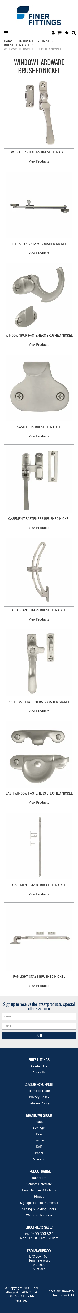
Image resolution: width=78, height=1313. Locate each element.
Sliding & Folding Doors (39, 1209)
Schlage (39, 1128)
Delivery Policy (39, 1103)
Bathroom (39, 1178)
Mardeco (39, 1159)
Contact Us (39, 1066)
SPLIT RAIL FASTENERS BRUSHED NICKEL (39, 702)
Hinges (39, 1196)
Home (8, 41)
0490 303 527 (42, 1233)
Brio (39, 1134)
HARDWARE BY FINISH (33, 41)
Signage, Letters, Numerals (39, 1203)
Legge (39, 1121)
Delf (39, 1146)
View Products (39, 161)
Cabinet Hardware (39, 1184)
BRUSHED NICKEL (17, 45)
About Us (39, 1072)
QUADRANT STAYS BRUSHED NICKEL (39, 610)
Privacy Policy (39, 1097)
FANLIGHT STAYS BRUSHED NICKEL (39, 976)
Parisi (39, 1153)
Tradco (39, 1140)
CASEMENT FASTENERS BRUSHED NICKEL (39, 518)
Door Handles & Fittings (39, 1190)
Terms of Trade (39, 1090)
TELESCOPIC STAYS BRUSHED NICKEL (39, 244)
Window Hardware (39, 1215)
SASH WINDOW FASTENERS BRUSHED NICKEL (39, 793)
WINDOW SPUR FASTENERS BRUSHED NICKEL (39, 335)
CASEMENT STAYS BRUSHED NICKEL (39, 885)
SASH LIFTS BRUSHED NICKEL (39, 427)
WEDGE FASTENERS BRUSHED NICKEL (39, 152)
